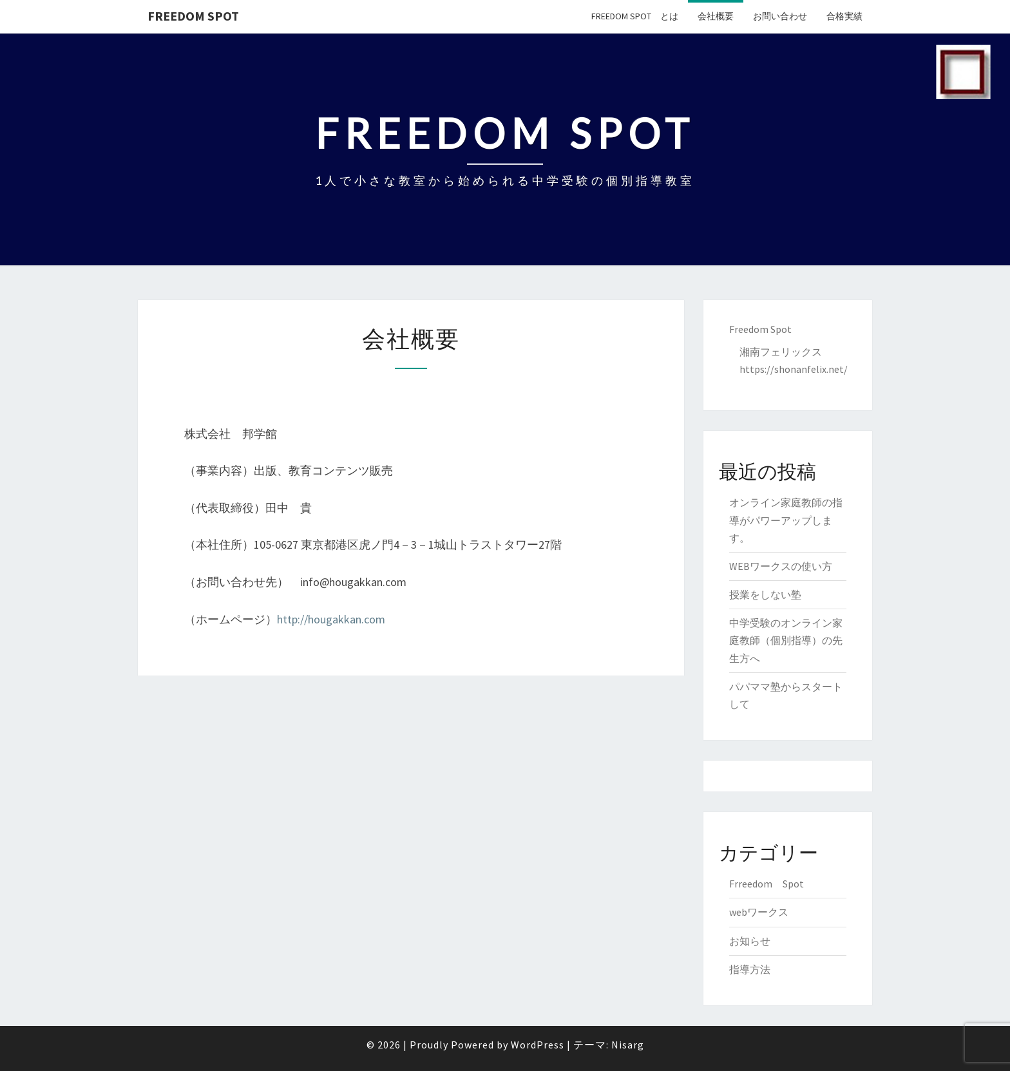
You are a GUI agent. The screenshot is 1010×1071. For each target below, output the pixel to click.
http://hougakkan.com (331, 619)
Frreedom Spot (766, 883)
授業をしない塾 (765, 594)
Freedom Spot (193, 16)
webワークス (758, 911)
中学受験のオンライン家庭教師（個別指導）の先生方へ (786, 640)
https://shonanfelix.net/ (793, 369)
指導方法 (749, 969)
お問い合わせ (780, 16)
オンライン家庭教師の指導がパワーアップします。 (786, 520)
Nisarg (627, 1044)
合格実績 (844, 16)
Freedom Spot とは (634, 16)
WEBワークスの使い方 (780, 566)
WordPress (537, 1044)
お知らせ (749, 940)
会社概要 (716, 16)
